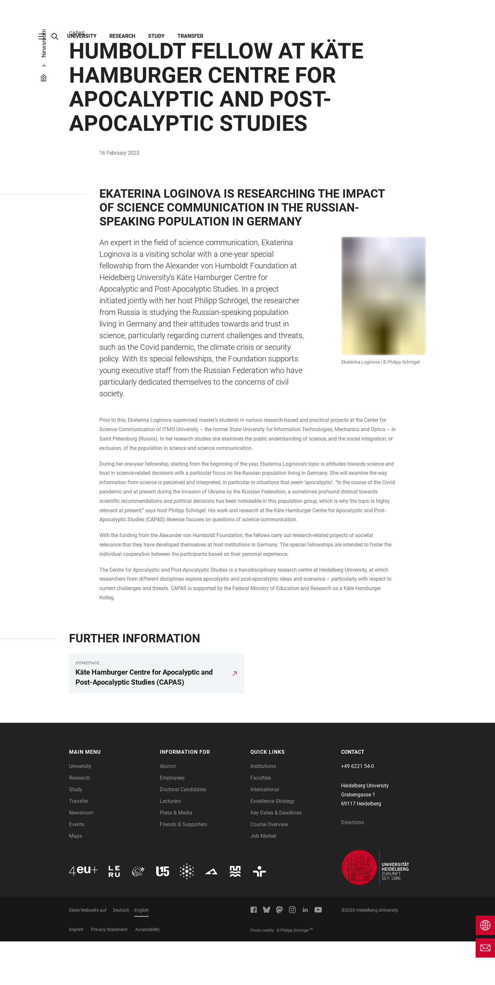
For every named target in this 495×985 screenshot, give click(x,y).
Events (76, 868)
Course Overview (269, 868)
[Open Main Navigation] (45, 36)
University (81, 36)
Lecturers (170, 845)
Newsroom (81, 856)
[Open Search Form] (58, 36)
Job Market (263, 879)
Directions (352, 866)
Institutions (263, 810)
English (141, 953)
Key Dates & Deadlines (276, 856)
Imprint (76, 973)
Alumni (168, 810)
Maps (75, 879)
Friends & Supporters (183, 868)
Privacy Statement (109, 973)
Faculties (260, 821)
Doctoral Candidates (183, 833)
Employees (172, 821)
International (264, 833)
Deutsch (121, 953)
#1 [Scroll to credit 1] (311, 972)
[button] (111, 795)
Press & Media (176, 856)
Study (156, 36)
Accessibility (147, 973)
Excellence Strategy (272, 845)
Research (122, 36)
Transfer (190, 36)
